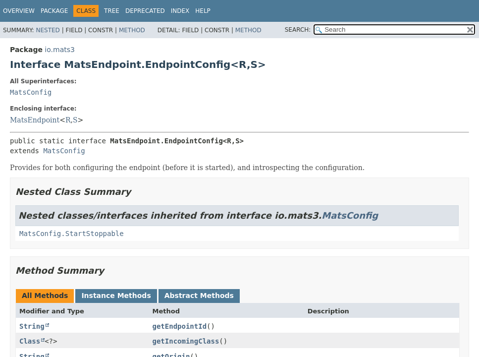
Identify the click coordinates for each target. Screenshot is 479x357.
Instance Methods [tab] (116, 295)
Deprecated (145, 10)
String (32, 326)
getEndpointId (180, 326)
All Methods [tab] (45, 295)
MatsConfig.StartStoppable (71, 234)
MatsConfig (31, 92)
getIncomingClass (186, 341)
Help (203, 10)
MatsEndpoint (34, 120)
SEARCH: (298, 29)
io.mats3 (60, 50)
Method (132, 30)
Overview (19, 10)
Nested (47, 30)
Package (54, 10)
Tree (111, 10)
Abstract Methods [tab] (199, 295)
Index (180, 10)
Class (29, 341)
